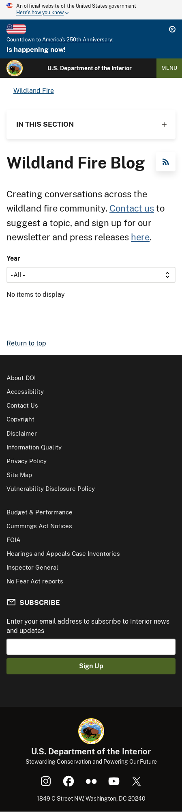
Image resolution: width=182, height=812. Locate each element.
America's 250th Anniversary (77, 40)
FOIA (13, 539)
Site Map (19, 474)
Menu (169, 68)
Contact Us (22, 405)
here (140, 237)
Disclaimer (21, 433)
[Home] (14, 68)
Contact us (131, 208)
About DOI (21, 377)
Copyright (20, 419)
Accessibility (25, 391)
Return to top (26, 343)
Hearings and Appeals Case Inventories (63, 553)
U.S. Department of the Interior (89, 68)
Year (13, 258)
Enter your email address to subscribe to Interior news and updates (87, 626)
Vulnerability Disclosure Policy (50, 488)
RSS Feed (166, 161)
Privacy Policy (26, 461)
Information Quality (34, 447)
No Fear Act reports (34, 581)
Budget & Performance (39, 512)
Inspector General (32, 567)
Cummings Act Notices (39, 526)
